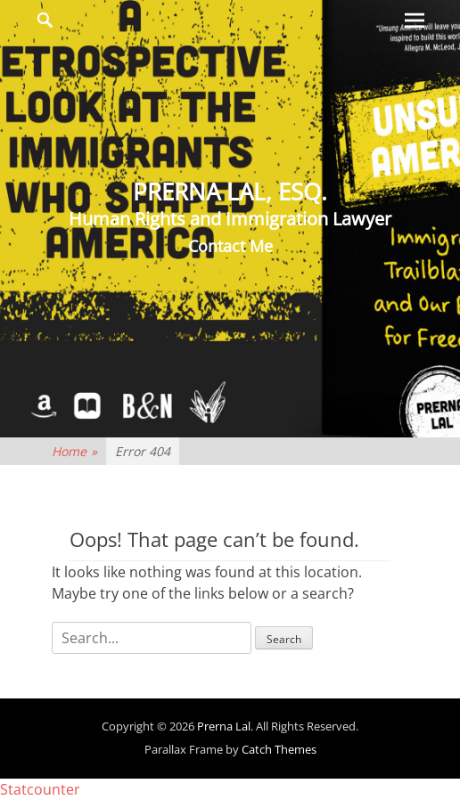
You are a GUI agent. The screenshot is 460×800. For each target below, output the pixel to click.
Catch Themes (279, 749)
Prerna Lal (224, 726)
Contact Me (230, 246)
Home (74, 451)
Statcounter (40, 789)
